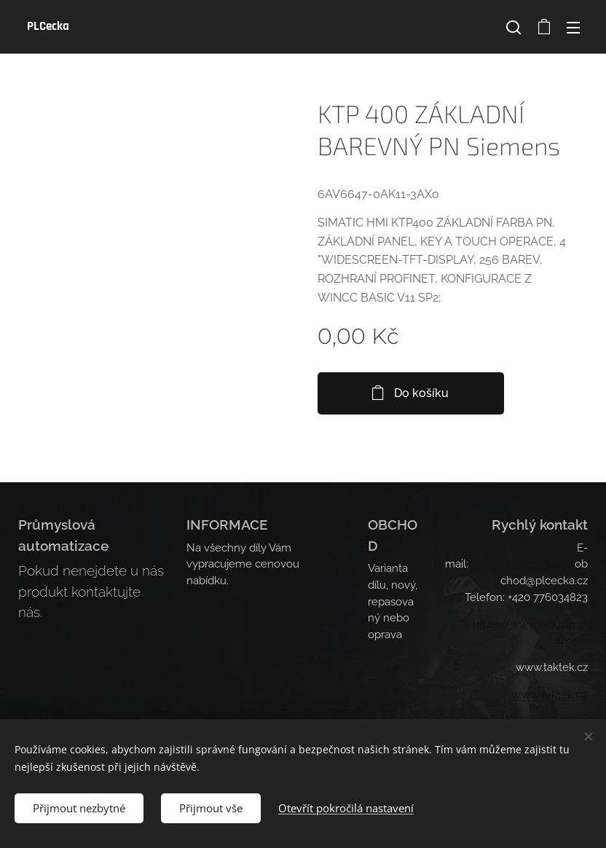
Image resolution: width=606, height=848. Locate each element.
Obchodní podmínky (237, 626)
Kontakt (387, 668)
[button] (513, 27)
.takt (550, 695)
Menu (573, 27)
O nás (382, 651)
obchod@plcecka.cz (521, 563)
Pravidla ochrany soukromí (252, 643)
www (525, 695)
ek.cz (574, 695)
